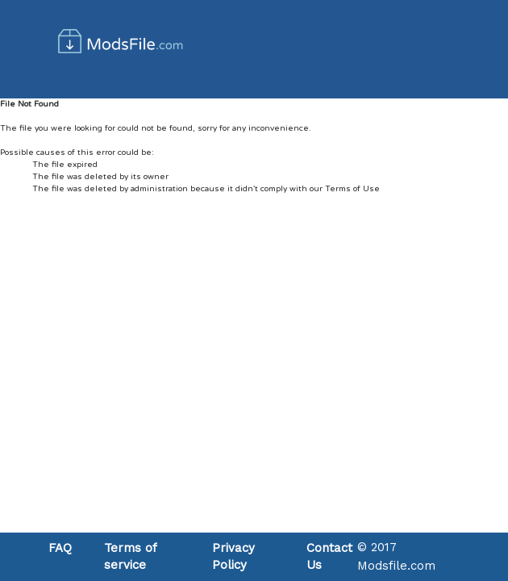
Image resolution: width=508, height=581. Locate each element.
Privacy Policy (233, 556)
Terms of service (130, 556)
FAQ (60, 548)
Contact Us (329, 556)
